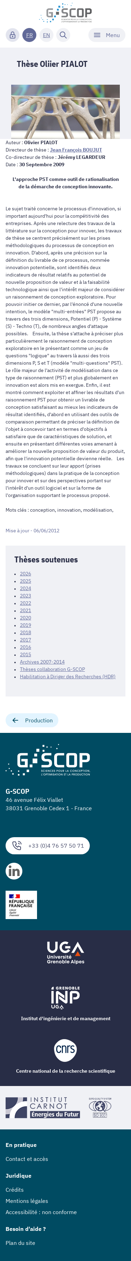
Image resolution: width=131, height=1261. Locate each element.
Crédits (15, 1189)
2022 (25, 603)
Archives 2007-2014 (42, 662)
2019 (25, 625)
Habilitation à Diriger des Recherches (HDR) (68, 676)
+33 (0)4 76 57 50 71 (47, 846)
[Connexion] (13, 35)
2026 (25, 573)
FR (29, 34)
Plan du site (20, 1242)
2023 (25, 596)
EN (46, 34)
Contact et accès (27, 1158)
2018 (25, 632)
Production (32, 720)
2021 (25, 610)
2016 (25, 647)
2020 (25, 618)
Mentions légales (27, 1200)
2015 (25, 654)
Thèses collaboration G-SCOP (52, 669)
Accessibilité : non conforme (41, 1212)
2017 (25, 640)
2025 (25, 581)
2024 (25, 588)
